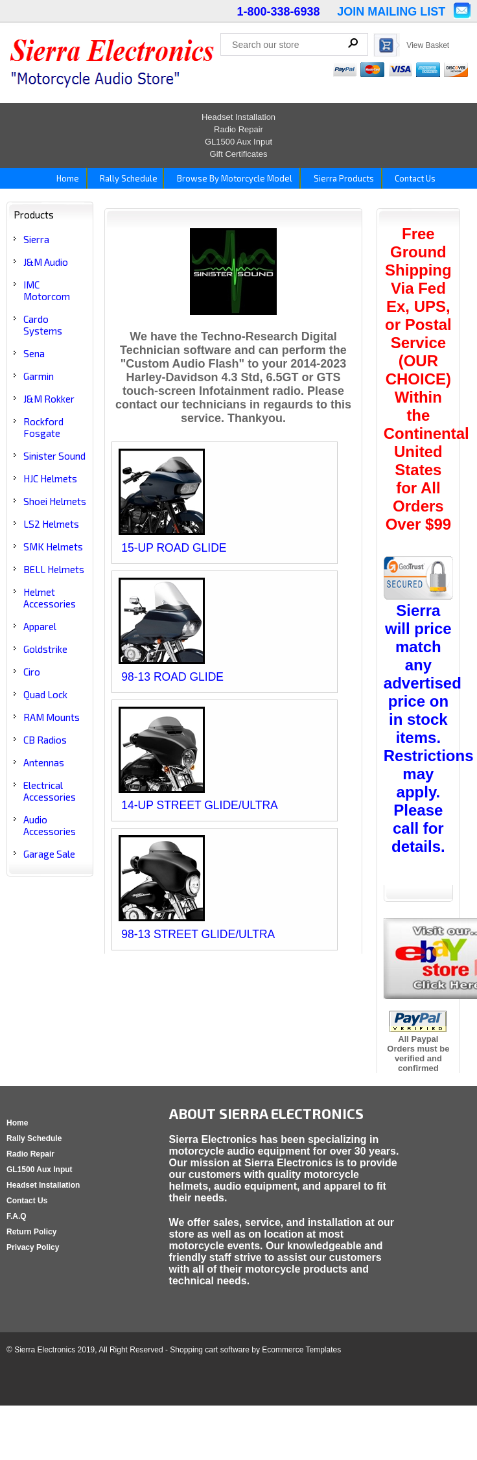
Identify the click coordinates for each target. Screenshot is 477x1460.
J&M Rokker (49, 399)
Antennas (43, 762)
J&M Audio (45, 262)
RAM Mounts (51, 717)
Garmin (38, 376)
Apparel (39, 626)
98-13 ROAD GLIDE (172, 676)
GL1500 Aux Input (238, 142)
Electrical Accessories (49, 791)
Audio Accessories (49, 825)
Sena (34, 353)
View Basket (427, 45)
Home (67, 178)
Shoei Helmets (54, 501)
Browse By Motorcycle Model (233, 178)
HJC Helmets (50, 478)
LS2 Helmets (51, 524)
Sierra (36, 239)
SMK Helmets (53, 546)
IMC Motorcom (46, 290)
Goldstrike (45, 649)
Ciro (31, 671)
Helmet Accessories (49, 597)
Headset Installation (238, 117)
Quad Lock (45, 694)
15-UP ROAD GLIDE (173, 547)
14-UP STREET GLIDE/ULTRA (199, 805)
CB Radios (45, 740)
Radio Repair (238, 129)
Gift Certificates (239, 154)
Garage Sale (49, 854)
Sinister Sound (54, 456)
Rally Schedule (126, 178)
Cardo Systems (42, 324)
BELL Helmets (53, 569)
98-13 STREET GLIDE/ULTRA (198, 934)
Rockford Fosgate (43, 427)
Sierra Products (343, 178)
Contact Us (414, 178)
